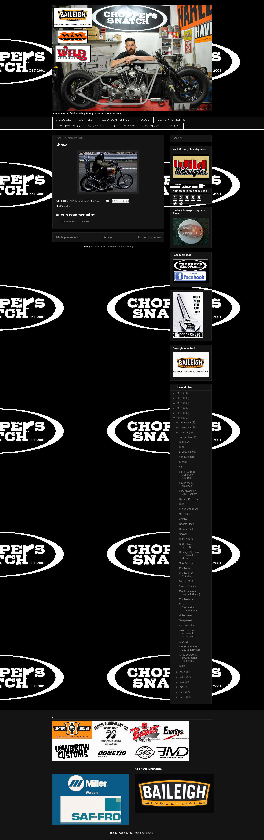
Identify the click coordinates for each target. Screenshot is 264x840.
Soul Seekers (186, 563)
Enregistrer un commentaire (74, 221)
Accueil (63, 120)
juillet (183, 677)
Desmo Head (186, 523)
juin (182, 682)
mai (182, 687)
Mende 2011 (186, 581)
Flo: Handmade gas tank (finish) (189, 593)
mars (183, 697)
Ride (181, 446)
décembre (186, 422)
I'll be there (185, 615)
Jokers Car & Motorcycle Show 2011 (187, 633)
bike (67, 206)
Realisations (68, 126)
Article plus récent (66, 237)
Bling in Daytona (188, 499)
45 (180, 466)
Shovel (183, 461)
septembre (186, 437)
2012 (180, 413)
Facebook (152, 126)
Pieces (143, 120)
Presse (129, 126)
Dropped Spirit (187, 451)
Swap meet (185, 620)
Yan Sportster (187, 456)
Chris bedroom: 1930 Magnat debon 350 (188, 657)
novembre (186, 427)
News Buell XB (101, 126)
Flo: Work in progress (186, 484)
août (182, 672)
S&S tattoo (185, 514)
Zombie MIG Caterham (186, 575)
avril (182, 692)
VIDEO (174, 126)
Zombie (183, 519)
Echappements (171, 120)
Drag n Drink (186, 529)
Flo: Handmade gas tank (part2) (189, 648)
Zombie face (186, 568)
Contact (86, 120)
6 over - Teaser (187, 586)
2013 (180, 408)
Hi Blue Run (186, 538)
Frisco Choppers (188, 508)
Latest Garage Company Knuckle (187, 474)
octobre (184, 432)
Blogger (150, 832)
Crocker (183, 641)
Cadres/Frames (115, 120)
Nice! (182, 665)
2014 (180, 403)
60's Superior (186, 625)
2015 (180, 398)
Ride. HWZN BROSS (186, 545)
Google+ (177, 138)
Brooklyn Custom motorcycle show (189, 555)
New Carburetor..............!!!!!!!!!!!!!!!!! (189, 607)
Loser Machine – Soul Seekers (188, 493)
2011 (180, 418)
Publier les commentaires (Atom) (115, 246)
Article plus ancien (149, 237)
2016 (180, 393)
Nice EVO (184, 441)
